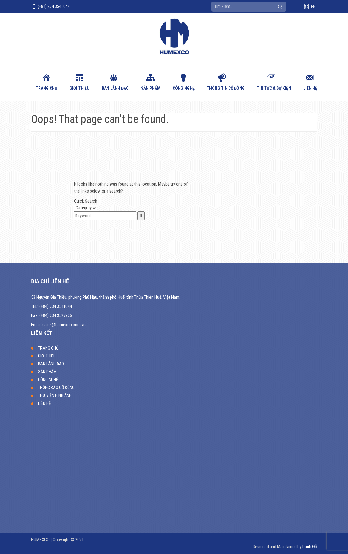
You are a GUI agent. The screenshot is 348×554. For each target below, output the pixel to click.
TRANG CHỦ (46, 88)
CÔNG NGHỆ (184, 88)
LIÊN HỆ (310, 88)
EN (313, 6)
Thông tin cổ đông (226, 88)
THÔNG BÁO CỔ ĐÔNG (56, 387)
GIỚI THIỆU (79, 88)
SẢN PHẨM (150, 88)
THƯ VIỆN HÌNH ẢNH (55, 395)
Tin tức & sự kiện (274, 88)
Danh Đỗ (309, 546)
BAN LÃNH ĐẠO (115, 88)
